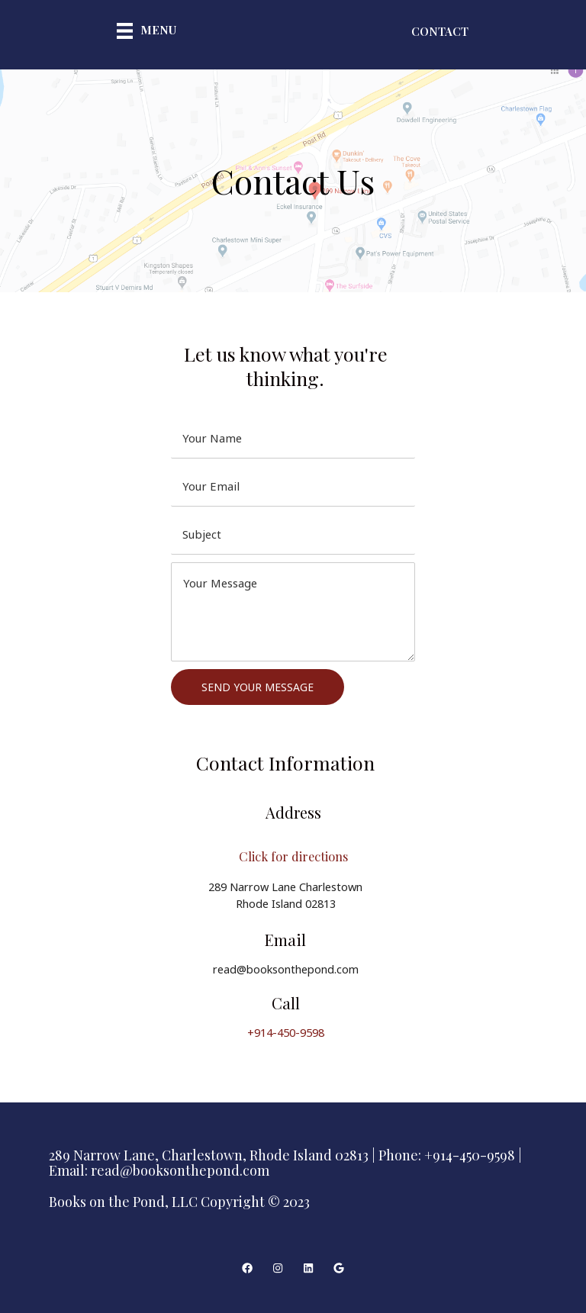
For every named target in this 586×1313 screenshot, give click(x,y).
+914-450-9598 (285, 1032)
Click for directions (293, 855)
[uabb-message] (293, 611)
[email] (293, 486)
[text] (293, 438)
